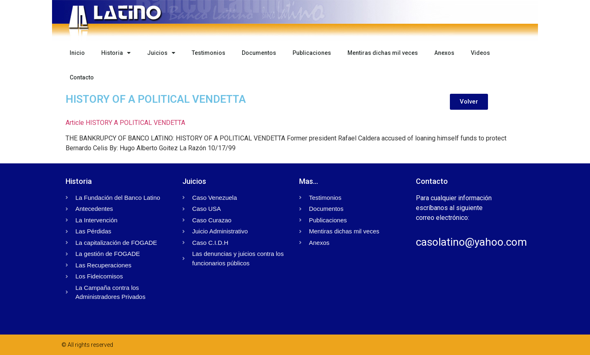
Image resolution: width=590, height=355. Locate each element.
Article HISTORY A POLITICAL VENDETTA (125, 123)
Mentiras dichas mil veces (382, 53)
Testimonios (208, 53)
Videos (480, 53)
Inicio (77, 53)
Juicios (161, 53)
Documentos (259, 53)
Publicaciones (312, 53)
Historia (116, 53)
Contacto (82, 77)
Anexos (444, 53)
